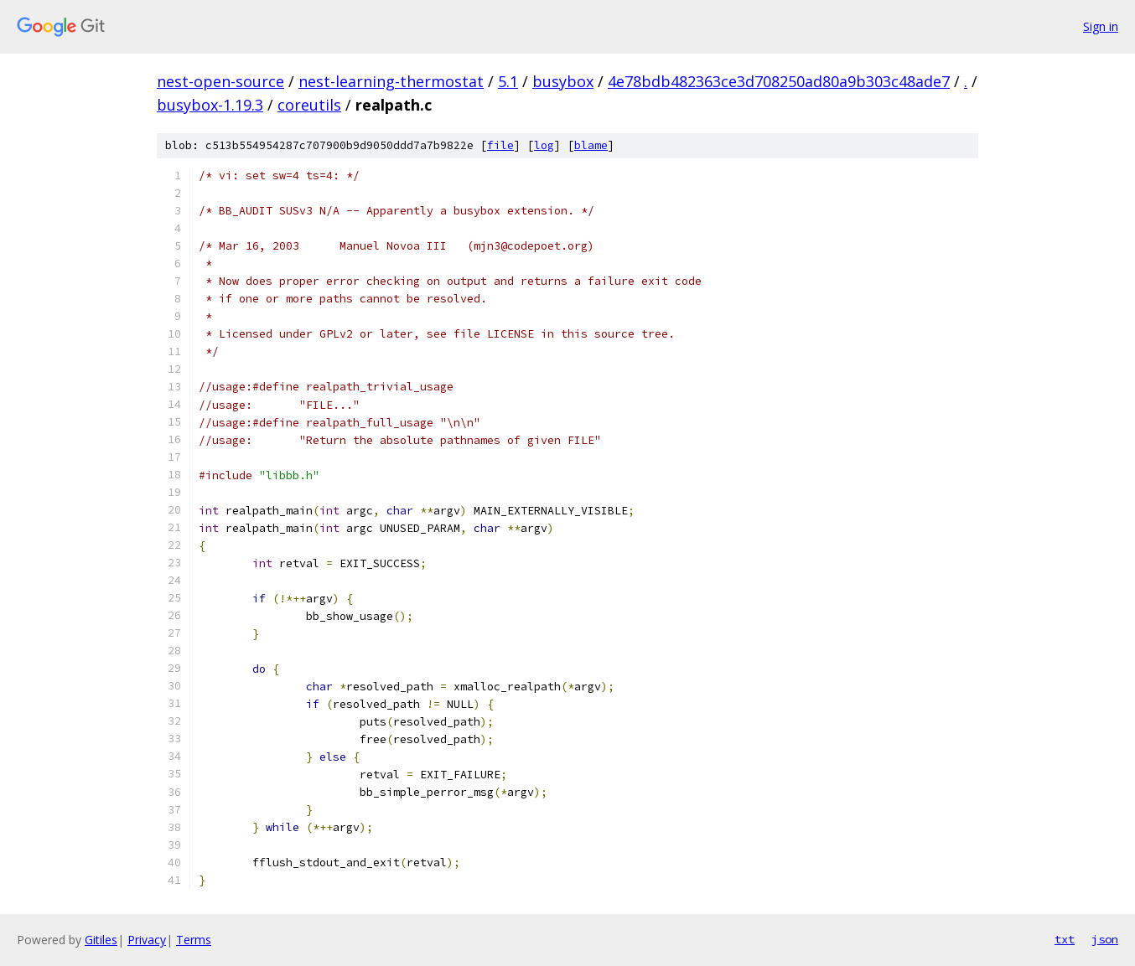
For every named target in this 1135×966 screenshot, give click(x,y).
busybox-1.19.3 (210, 105)
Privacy (146, 940)
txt (1065, 939)
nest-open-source (220, 81)
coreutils (309, 105)
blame (591, 145)
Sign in (1100, 26)
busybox (562, 81)
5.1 (508, 81)
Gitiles (101, 940)
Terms (193, 940)
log (544, 145)
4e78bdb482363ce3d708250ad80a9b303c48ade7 (779, 81)
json (1104, 939)
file (500, 145)
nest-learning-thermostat (391, 81)
